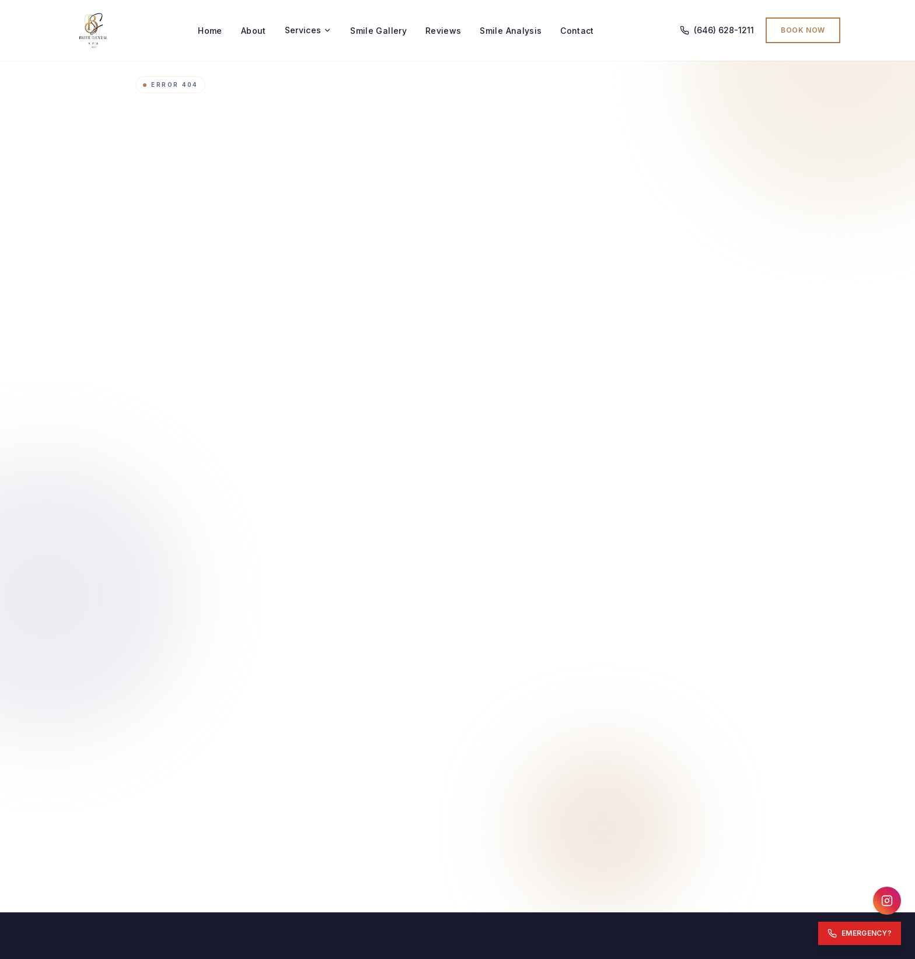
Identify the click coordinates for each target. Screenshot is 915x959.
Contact (576, 31)
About (253, 31)
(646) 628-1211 (717, 30)
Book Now (803, 30)
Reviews (443, 31)
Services (308, 30)
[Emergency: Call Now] (859, 933)
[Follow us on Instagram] (887, 901)
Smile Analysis (511, 31)
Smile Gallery (378, 31)
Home (210, 31)
